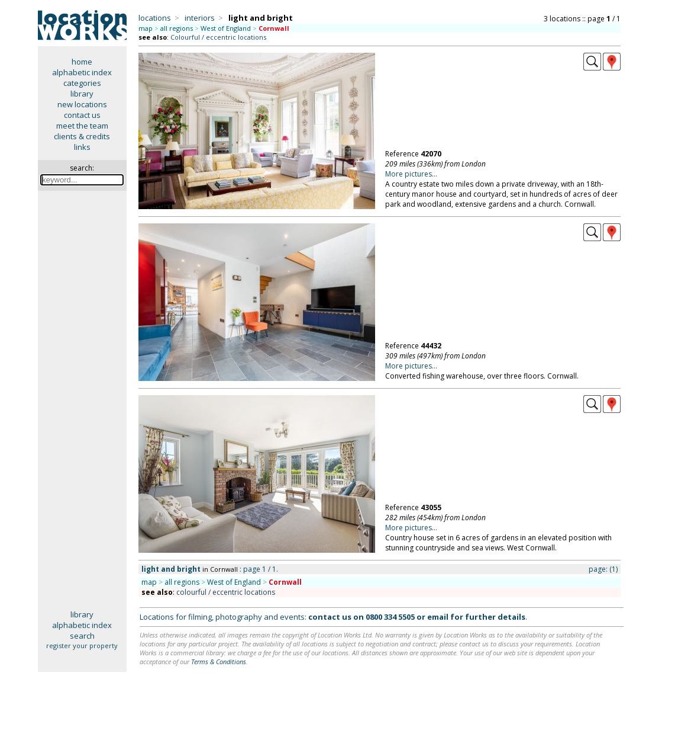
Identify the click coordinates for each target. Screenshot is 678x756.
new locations (82, 104)
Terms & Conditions (218, 661)
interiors (200, 17)
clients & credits (82, 136)
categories (82, 83)
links (82, 147)
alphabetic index (82, 72)
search (82, 635)
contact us (82, 115)
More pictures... (411, 174)
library (81, 93)
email (437, 616)
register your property (82, 645)
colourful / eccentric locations (225, 592)
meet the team (82, 125)
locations (154, 17)
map (145, 28)
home (82, 61)
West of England (226, 28)
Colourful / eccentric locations (218, 37)
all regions (176, 28)
